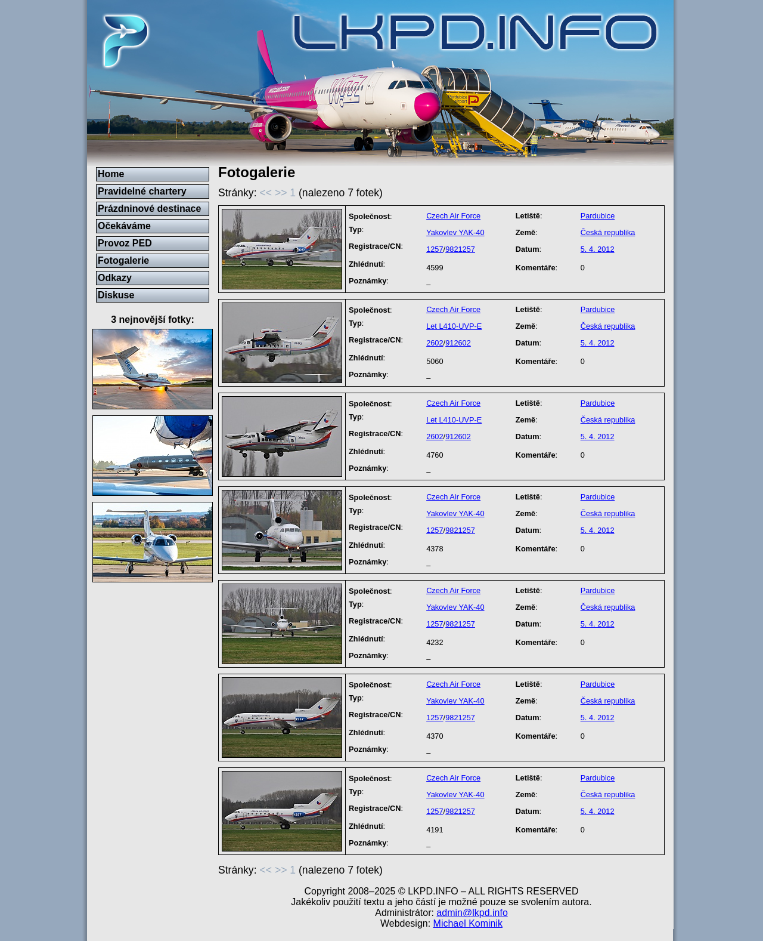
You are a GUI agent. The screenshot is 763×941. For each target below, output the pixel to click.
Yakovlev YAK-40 (455, 232)
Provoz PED (125, 243)
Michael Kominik (468, 923)
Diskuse (116, 295)
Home (111, 174)
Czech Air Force (453, 215)
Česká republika (608, 232)
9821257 (460, 249)
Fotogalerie (123, 260)
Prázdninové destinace (149, 208)
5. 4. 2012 (598, 249)
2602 (434, 342)
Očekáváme (124, 226)
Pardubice (598, 215)
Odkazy (115, 278)
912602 (458, 342)
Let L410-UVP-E (454, 326)
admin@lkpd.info (471, 913)
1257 (434, 249)
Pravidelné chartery (142, 191)
